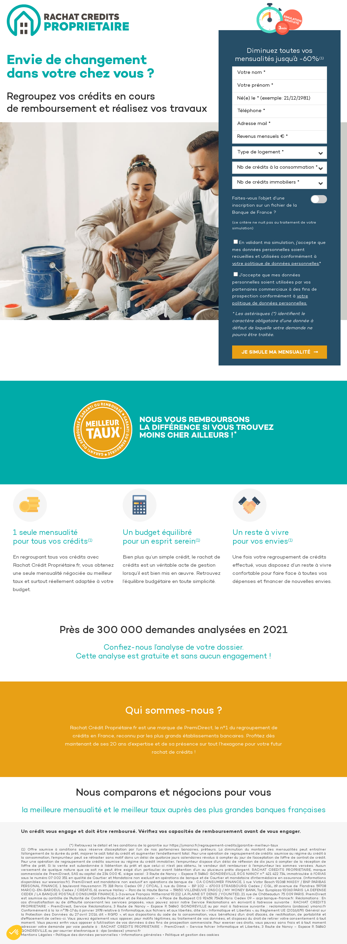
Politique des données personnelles (87, 935)
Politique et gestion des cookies (192, 935)
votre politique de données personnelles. (275, 263)
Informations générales (141, 935)
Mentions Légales (36, 935)
